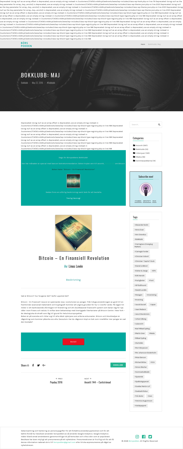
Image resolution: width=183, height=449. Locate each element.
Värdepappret (141, 406)
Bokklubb (24, 82)
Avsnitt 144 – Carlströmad (97, 382)
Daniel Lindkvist (142, 266)
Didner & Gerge (142, 271)
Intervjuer (140, 153)
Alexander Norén (142, 225)
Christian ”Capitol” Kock (145, 261)
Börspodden (134, 441)
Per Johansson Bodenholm (146, 353)
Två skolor (139, 396)
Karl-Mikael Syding (143, 329)
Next (88, 379)
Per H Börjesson (142, 348)
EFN (154, 271)
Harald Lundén (141, 290)
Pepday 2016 (56, 382)
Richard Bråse (141, 362)
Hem (143, 44)
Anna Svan (140, 230)
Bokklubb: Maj (154, 44)
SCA (153, 362)
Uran (150, 396)
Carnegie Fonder (142, 251)
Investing (139, 300)
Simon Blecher (141, 367)
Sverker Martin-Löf (143, 386)
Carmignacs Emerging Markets (144, 245)
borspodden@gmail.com (64, 442)
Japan (153, 304)
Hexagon (139, 295)
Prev (59, 379)
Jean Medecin (141, 309)
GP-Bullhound (141, 285)
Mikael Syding (141, 338)
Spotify (147, 201)
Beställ (73, 342)
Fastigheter (140, 280)
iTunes (138, 201)
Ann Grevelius (141, 235)
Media (139, 157)
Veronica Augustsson (144, 401)
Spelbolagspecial (142, 381)
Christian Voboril (142, 256)
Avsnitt (139, 145)
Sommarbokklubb (142, 372)
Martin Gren (140, 333)
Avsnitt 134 (110, 163)
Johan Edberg (141, 319)
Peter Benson (141, 357)
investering (152, 295)
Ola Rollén (139, 343)
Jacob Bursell (141, 304)
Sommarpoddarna (144, 161)
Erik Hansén (140, 276)
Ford (151, 280)
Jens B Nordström (142, 314)
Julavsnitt (139, 324)
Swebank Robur (142, 391)
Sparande (139, 377)
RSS (154, 201)
